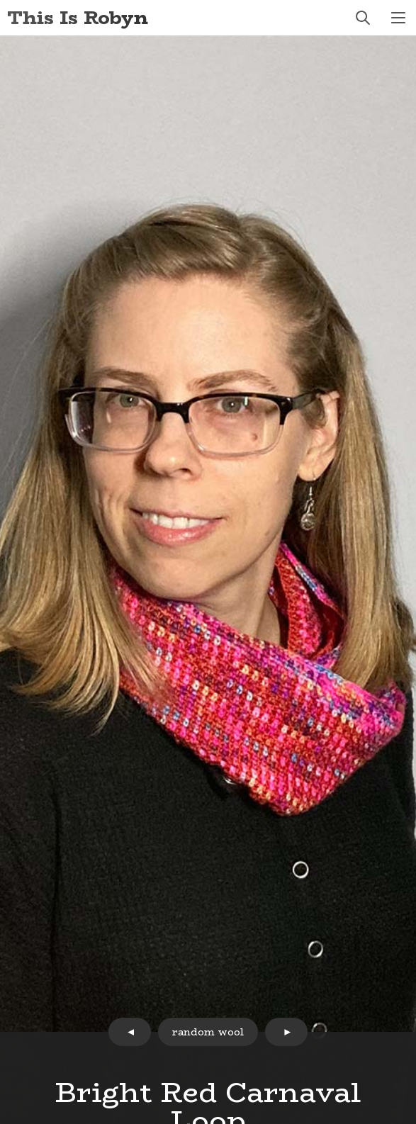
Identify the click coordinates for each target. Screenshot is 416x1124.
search (363, 17)
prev (129, 1032)
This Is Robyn (77, 17)
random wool (208, 1032)
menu (398, 17)
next (286, 1032)
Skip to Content (0, 0)
